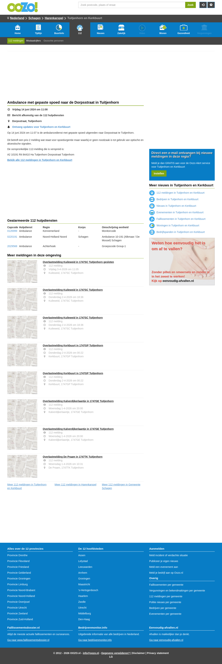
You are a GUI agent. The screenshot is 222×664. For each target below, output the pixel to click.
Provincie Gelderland (19, 572)
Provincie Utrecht (17, 607)
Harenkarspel (54, 18)
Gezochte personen (53, 40)
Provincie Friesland (18, 566)
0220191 (12, 236)
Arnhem (82, 572)
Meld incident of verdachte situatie (168, 555)
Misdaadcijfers (33, 40)
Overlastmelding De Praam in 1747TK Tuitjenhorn (72, 456)
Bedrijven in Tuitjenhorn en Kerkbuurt (173, 199)
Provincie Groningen (18, 578)
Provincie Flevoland (18, 561)
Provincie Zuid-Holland (20, 619)
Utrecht (82, 607)
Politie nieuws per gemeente (165, 602)
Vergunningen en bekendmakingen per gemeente (177, 590)
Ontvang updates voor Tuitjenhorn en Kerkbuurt (41, 126)
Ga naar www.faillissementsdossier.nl (28, 640)
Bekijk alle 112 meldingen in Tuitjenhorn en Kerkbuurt (39, 160)
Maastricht (84, 584)
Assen (81, 555)
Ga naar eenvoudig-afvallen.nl (166, 640)
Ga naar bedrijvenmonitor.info (95, 640)
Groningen (84, 578)
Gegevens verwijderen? (115, 653)
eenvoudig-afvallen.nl (178, 281)
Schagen (34, 18)
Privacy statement (158, 653)
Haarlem (83, 596)
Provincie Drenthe (17, 555)
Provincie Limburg (17, 584)
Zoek (191, 4)
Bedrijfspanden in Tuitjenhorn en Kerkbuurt (177, 232)
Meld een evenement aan (163, 566)
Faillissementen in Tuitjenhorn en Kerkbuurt (177, 218)
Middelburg (84, 613)
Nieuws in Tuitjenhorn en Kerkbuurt (172, 205)
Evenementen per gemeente (165, 613)
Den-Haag (84, 619)
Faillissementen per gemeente (166, 584)
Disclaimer (138, 653)
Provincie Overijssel (18, 601)
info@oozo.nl (91, 653)
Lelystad (83, 561)
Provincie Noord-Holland (21, 596)
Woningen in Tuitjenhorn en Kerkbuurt (174, 225)
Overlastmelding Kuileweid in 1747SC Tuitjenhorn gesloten (78, 262)
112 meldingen (15, 40)
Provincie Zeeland (17, 613)
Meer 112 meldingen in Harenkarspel (75, 484)
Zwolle (82, 601)
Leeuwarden (85, 566)
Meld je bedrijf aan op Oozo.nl (166, 572)
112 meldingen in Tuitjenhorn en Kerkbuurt (177, 192)
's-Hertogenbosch (88, 590)
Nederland (17, 18)
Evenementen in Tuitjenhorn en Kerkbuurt (176, 212)
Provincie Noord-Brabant (21, 590)
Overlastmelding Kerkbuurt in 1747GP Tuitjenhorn (73, 345)
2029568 (12, 246)
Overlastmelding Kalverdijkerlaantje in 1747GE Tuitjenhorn (78, 401)
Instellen (159, 173)
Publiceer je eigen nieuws (163, 561)
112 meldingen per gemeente (165, 596)
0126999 (12, 230)
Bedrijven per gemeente (162, 608)
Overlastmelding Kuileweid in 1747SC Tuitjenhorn (73, 289)
